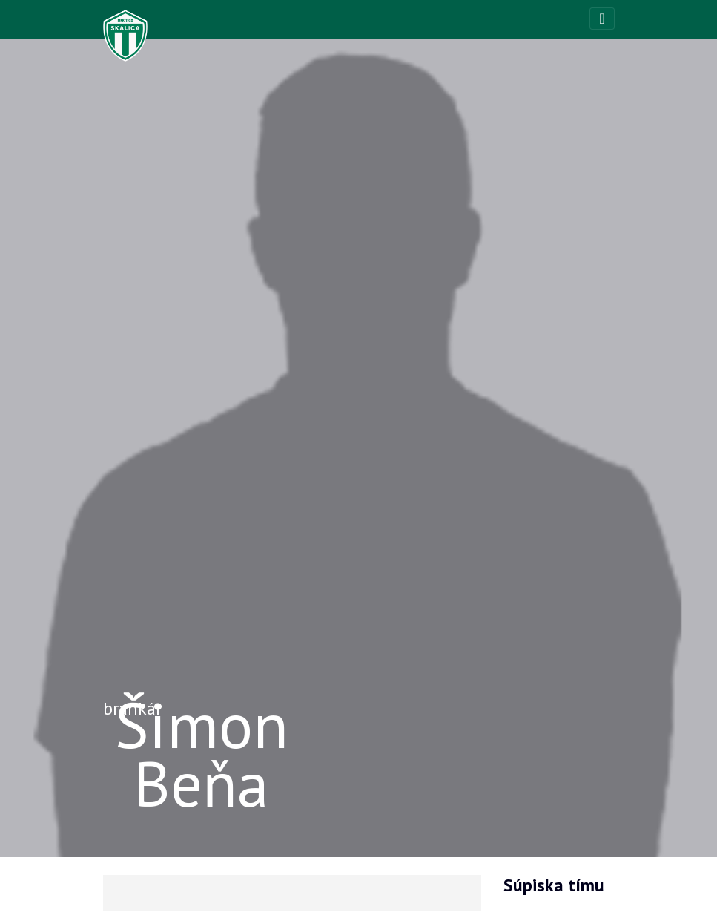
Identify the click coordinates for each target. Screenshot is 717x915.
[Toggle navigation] (601, 18)
